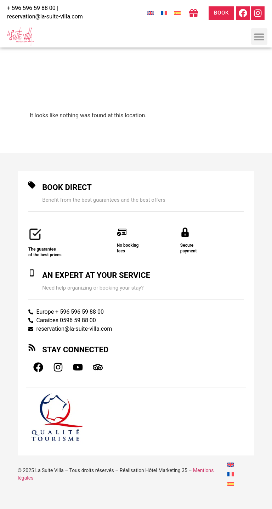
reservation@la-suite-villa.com (45, 16)
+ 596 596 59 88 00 (31, 8)
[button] (259, 36)
